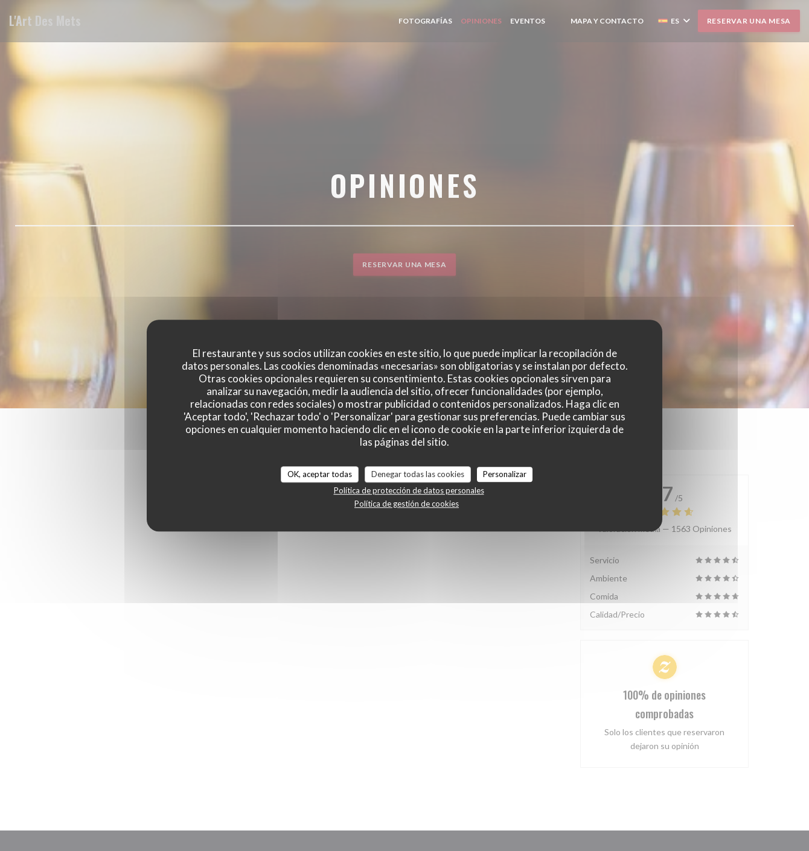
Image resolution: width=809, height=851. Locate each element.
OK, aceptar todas (319, 474)
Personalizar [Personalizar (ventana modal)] (504, 474)
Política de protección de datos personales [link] (409, 490)
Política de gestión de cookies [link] (406, 503)
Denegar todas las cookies (417, 474)
